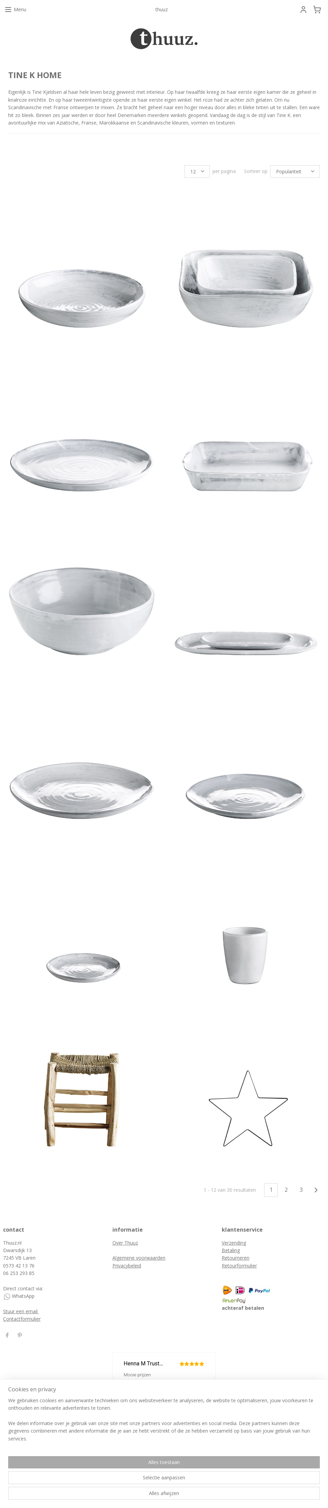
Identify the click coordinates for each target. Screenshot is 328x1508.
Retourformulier (239, 1265)
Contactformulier (22, 1319)
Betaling (231, 1250)
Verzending (234, 1242)
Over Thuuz (125, 1242)
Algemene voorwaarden (138, 1258)
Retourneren (235, 1258)
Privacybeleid (126, 1265)
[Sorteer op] (295, 171)
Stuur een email (21, 1311)
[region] (119, 1481)
